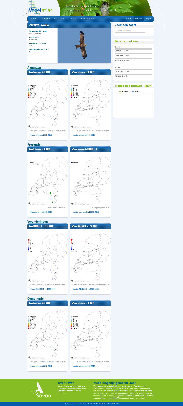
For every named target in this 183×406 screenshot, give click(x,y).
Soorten (46, 18)
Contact (72, 18)
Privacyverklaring (113, 403)
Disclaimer (102, 403)
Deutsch (128, 19)
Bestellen (59, 18)
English (148, 19)
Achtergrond (88, 18)
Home (34, 18)
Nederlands (139, 19)
